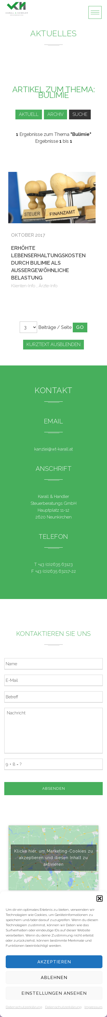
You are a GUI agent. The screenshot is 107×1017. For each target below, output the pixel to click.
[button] (99, 898)
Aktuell (29, 114)
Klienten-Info (23, 285)
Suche (79, 114)
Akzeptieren (54, 961)
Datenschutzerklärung (24, 1007)
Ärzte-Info (48, 285)
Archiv (55, 114)
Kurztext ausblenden (53, 344)
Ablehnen (54, 977)
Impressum (93, 1007)
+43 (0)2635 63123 (55, 564)
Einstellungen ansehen (54, 993)
